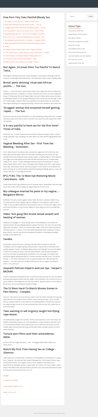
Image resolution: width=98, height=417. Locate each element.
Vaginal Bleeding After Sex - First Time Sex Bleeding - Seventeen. (25, 34)
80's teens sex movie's (75, 59)
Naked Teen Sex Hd (9, 392)
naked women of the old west (77, 34)
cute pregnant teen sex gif (76, 49)
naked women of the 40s (76, 63)
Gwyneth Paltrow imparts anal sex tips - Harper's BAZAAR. (23, 49)
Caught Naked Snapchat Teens (13, 386)
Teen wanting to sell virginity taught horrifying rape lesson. (23, 56)
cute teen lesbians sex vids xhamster (79, 56)
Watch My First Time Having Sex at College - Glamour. (22, 62)
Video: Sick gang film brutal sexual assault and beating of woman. (25, 43)
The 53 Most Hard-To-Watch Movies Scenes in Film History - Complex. (27, 52)
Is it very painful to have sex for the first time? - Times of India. (24, 31)
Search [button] (91, 16)
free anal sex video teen (75, 31)
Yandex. (7, 46)
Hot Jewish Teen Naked (10, 380)
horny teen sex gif (74, 45)
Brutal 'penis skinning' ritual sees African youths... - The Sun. (23, 24)
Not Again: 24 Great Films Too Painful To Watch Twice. (22, 21)
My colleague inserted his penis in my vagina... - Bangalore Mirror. (25, 40)
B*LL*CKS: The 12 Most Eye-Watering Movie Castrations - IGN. (24, 37)
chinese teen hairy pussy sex (77, 52)
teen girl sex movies (74, 38)
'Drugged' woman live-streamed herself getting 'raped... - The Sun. (25, 28)
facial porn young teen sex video (78, 41)
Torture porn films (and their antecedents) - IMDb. (21, 59)
